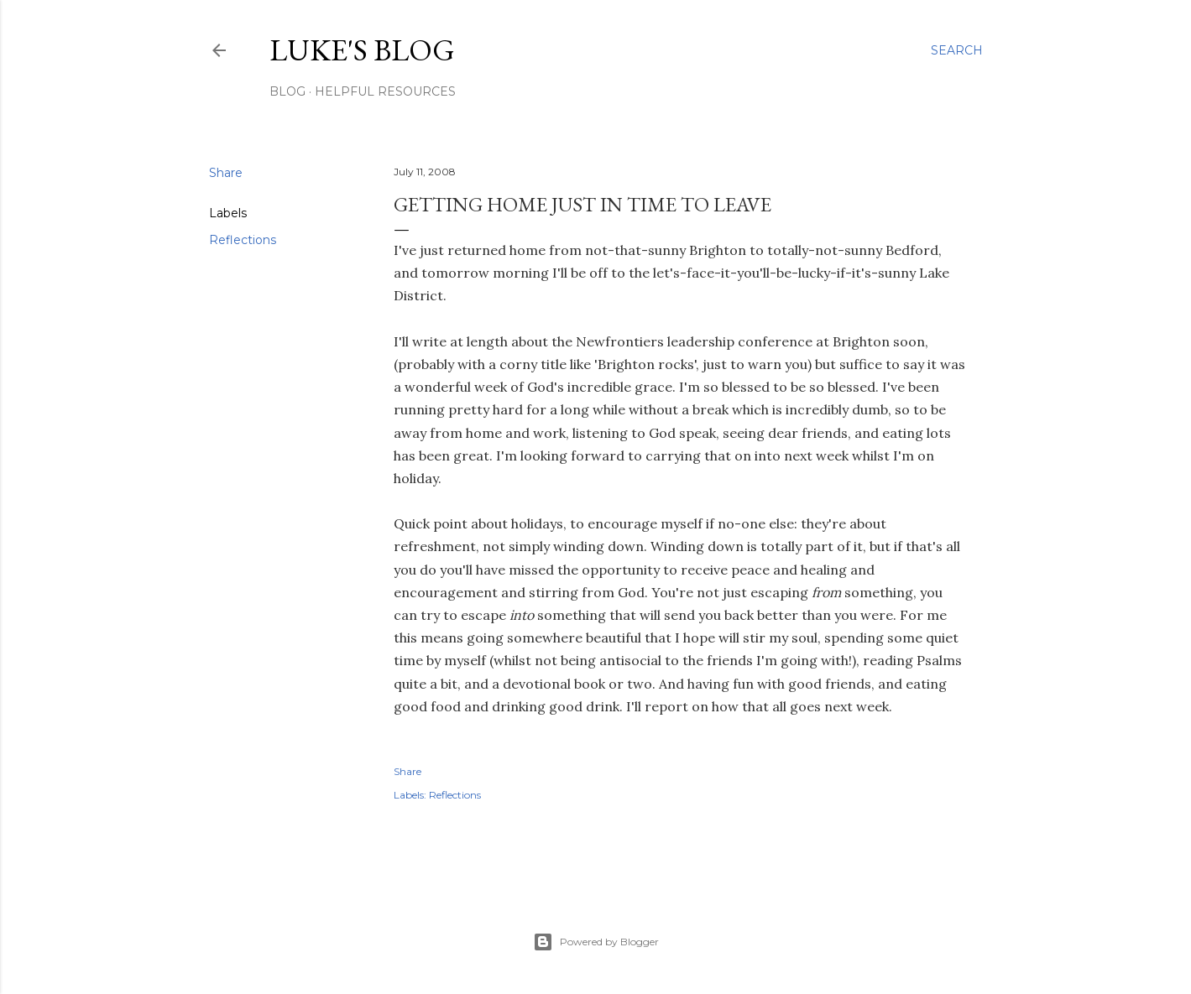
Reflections (242, 239)
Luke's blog (362, 50)
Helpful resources (385, 91)
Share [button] (226, 172)
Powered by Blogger (596, 942)
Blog (287, 91)
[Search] (957, 50)
